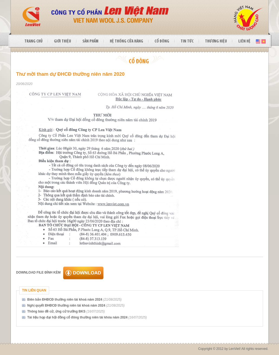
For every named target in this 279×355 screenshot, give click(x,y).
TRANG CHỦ (33, 41)
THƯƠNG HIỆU (216, 41)
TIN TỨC (187, 41)
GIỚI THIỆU (62, 41)
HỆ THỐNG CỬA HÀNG (126, 41)
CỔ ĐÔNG (162, 41)
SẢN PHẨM (90, 41)
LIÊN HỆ (244, 41)
